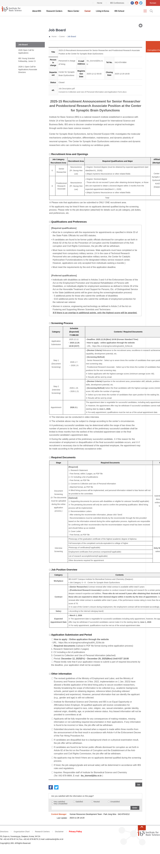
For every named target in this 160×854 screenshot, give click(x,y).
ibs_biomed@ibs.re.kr (91, 776)
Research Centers (54, 11)
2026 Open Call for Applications (26, 51)
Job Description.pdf (67, 89)
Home (54, 36)
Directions (4, 831)
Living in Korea (102, 11)
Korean (153, 3)
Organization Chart (22, 831)
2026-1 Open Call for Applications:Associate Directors (27, 69)
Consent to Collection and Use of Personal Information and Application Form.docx (93, 92)
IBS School (119, 11)
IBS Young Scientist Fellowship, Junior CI (27, 59)
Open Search (151, 10)
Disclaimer (59, 831)
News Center (73, 11)
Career (87, 11)
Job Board (23, 45)
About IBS (36, 11)
